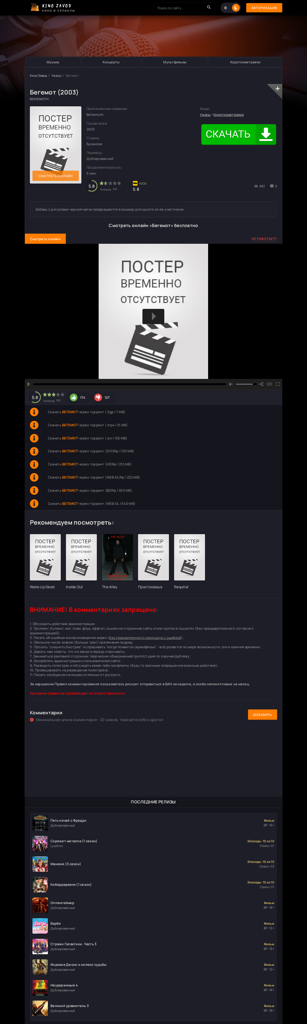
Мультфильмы (174, 62)
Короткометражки (245, 62)
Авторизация (264, 8)
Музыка (53, 62)
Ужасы (56, 75)
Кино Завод (38, 75)
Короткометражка (229, 114)
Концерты (111, 62)
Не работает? (264, 239)
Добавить (262, 715)
